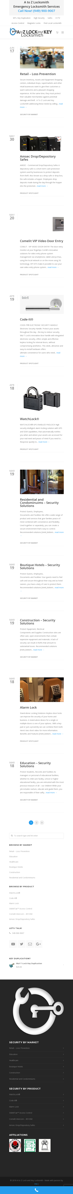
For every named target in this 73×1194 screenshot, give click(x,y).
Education (13, 856)
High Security (39, 18)
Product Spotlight (29, 193)
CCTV (57, 18)
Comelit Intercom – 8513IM (20, 914)
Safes (50, 18)
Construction (14, 872)
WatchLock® (29, 419)
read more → (42, 186)
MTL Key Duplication (22, 18)
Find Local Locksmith (52, 23)
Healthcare (13, 862)
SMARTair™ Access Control (20, 908)
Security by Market (29, 114)
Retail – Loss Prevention (38, 74)
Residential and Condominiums (22, 877)
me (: (36, 1184)
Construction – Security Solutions (37, 621)
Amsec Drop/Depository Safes (38, 158)
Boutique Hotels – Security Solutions (40, 566)
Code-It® (26, 319)
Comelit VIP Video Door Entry (41, 241)
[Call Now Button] (36, 1190)
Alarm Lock (28, 707)
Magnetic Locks (34, 23)
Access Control (18, 23)
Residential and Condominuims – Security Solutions (39, 502)
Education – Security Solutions (35, 764)
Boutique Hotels (16, 867)
